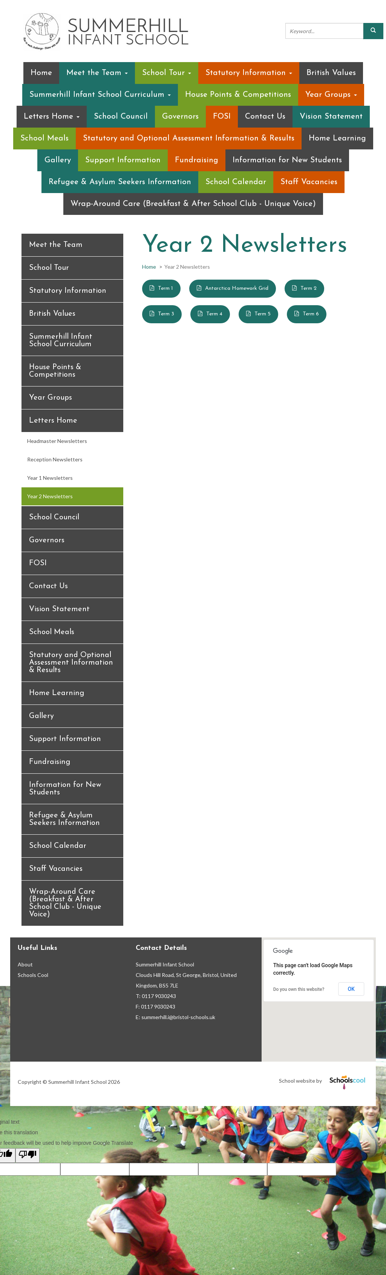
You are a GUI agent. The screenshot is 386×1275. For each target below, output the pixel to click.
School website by (323, 1080)
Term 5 (262, 314)
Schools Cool (33, 975)
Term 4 (214, 314)
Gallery (57, 160)
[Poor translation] (27, 1155)
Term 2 (308, 288)
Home (41, 73)
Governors (180, 116)
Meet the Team (97, 73)
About (25, 964)
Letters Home (52, 116)
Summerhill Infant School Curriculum (100, 95)
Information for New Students (287, 160)
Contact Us (265, 116)
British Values (331, 73)
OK (351, 989)
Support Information (123, 160)
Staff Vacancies (308, 182)
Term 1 (165, 288)
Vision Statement (331, 116)
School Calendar (235, 182)
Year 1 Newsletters (50, 478)
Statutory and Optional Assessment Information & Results (188, 138)
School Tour (166, 73)
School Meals (44, 138)
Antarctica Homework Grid (236, 288)
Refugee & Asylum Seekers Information (120, 182)
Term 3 (166, 314)
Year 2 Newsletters (50, 496)
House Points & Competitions (238, 95)
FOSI (222, 116)
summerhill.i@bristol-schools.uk (178, 1017)
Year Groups (331, 95)
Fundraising (196, 160)
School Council (121, 116)
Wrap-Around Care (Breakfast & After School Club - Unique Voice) (193, 204)
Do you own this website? (299, 989)
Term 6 (311, 314)
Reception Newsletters (55, 459)
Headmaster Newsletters (57, 441)
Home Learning (337, 138)
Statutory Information (248, 73)
